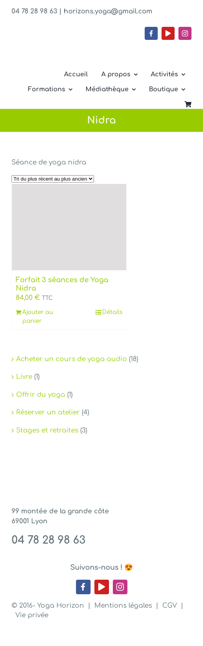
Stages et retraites (47, 430)
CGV (169, 605)
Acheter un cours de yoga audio (71, 359)
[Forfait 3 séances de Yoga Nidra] (69, 227)
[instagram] (184, 33)
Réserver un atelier (48, 412)
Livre (24, 376)
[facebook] (151, 33)
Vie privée (31, 615)
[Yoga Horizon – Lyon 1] (69, 43)
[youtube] (168, 33)
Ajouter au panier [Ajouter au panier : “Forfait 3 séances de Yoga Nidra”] (37, 316)
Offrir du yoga (40, 394)
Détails (112, 312)
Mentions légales (123, 605)
